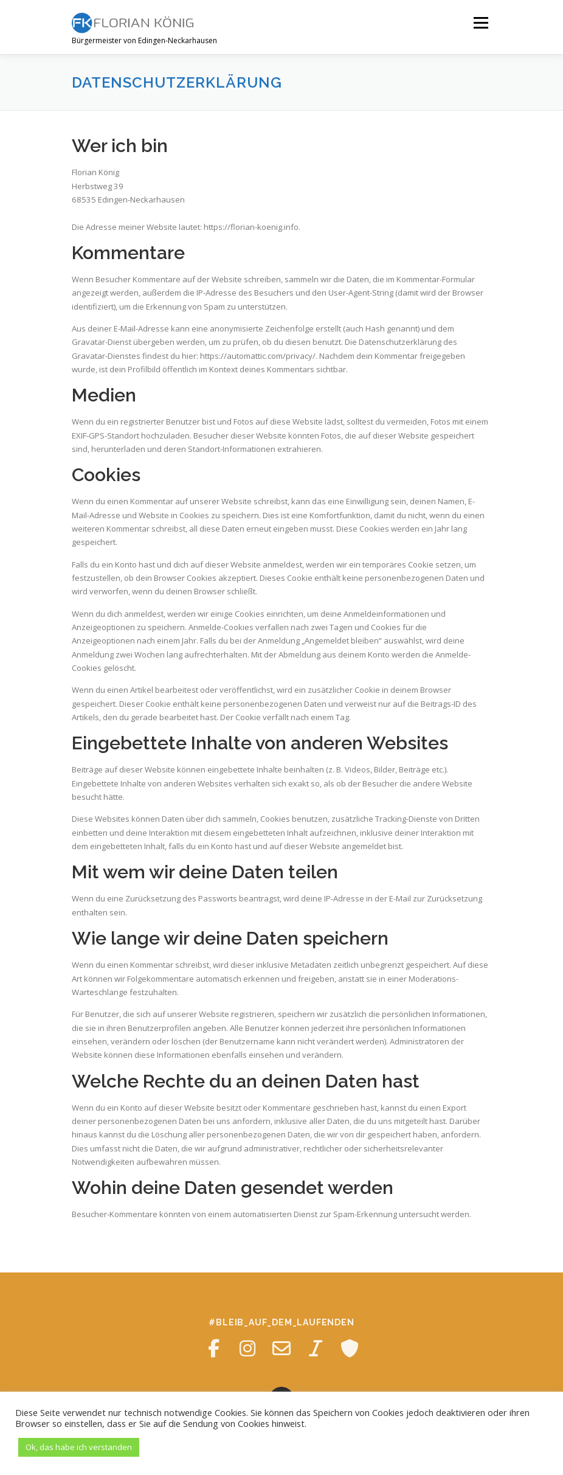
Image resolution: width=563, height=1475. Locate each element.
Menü (480, 22)
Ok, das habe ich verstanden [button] (79, 1447)
